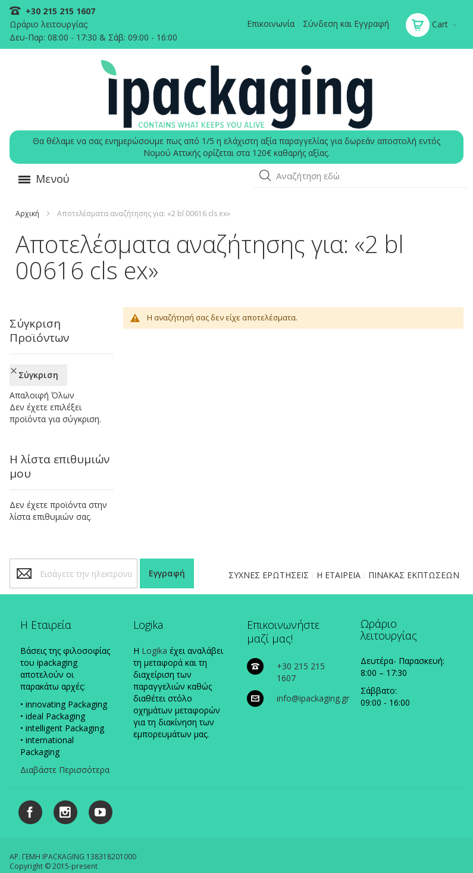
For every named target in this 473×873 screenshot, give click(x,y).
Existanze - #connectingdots (417, 867)
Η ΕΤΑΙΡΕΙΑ (339, 536)
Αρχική (27, 213)
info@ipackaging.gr (313, 660)
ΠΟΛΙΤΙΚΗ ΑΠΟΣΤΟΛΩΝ (364, 846)
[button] (265, 176)
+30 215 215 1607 (59, 11)
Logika (154, 612)
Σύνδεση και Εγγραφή (346, 23)
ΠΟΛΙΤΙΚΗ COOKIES (115, 846)
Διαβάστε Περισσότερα (64, 731)
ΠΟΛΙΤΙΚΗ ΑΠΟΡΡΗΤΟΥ (194, 846)
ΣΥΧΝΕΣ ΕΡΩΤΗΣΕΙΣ (268, 536)
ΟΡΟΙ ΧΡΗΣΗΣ (435, 846)
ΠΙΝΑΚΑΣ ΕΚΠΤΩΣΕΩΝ (413, 536)
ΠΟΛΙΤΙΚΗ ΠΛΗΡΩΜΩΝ (279, 846)
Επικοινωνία (271, 23)
